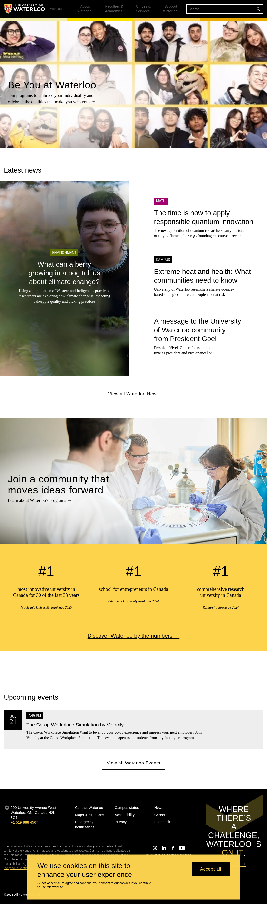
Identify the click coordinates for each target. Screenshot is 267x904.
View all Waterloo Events (133, 763)
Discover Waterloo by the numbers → (133, 635)
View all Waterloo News (133, 393)
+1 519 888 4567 (24, 822)
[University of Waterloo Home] (24, 9)
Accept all (210, 868)
